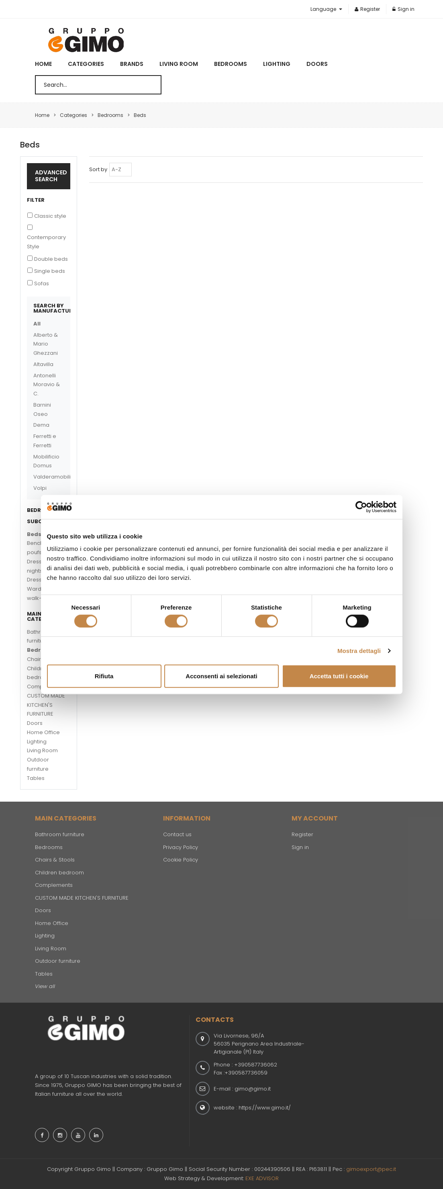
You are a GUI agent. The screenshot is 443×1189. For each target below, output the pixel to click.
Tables (36, 778)
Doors (317, 64)
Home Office (43, 732)
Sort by (98, 169)
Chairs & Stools (55, 860)
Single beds (49, 271)
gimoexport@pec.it (371, 1169)
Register (367, 9)
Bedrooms (230, 64)
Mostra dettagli (359, 650)
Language (323, 9)
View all (45, 986)
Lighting (276, 64)
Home (43, 64)
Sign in (403, 9)
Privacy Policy (180, 847)
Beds (34, 534)
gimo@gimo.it (253, 1089)
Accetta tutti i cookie (339, 676)
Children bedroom (59, 872)
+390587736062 (255, 1064)
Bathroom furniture (59, 834)
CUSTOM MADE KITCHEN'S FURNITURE (46, 705)
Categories (86, 64)
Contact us (177, 834)
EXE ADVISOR (262, 1178)
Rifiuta (104, 676)
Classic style (50, 216)
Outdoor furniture (57, 961)
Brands (131, 64)
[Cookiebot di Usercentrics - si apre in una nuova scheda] (361, 507)
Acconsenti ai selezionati (221, 676)
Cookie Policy (180, 860)
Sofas (41, 283)
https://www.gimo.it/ (265, 1107)
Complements (54, 885)
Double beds (51, 259)
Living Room (178, 64)
